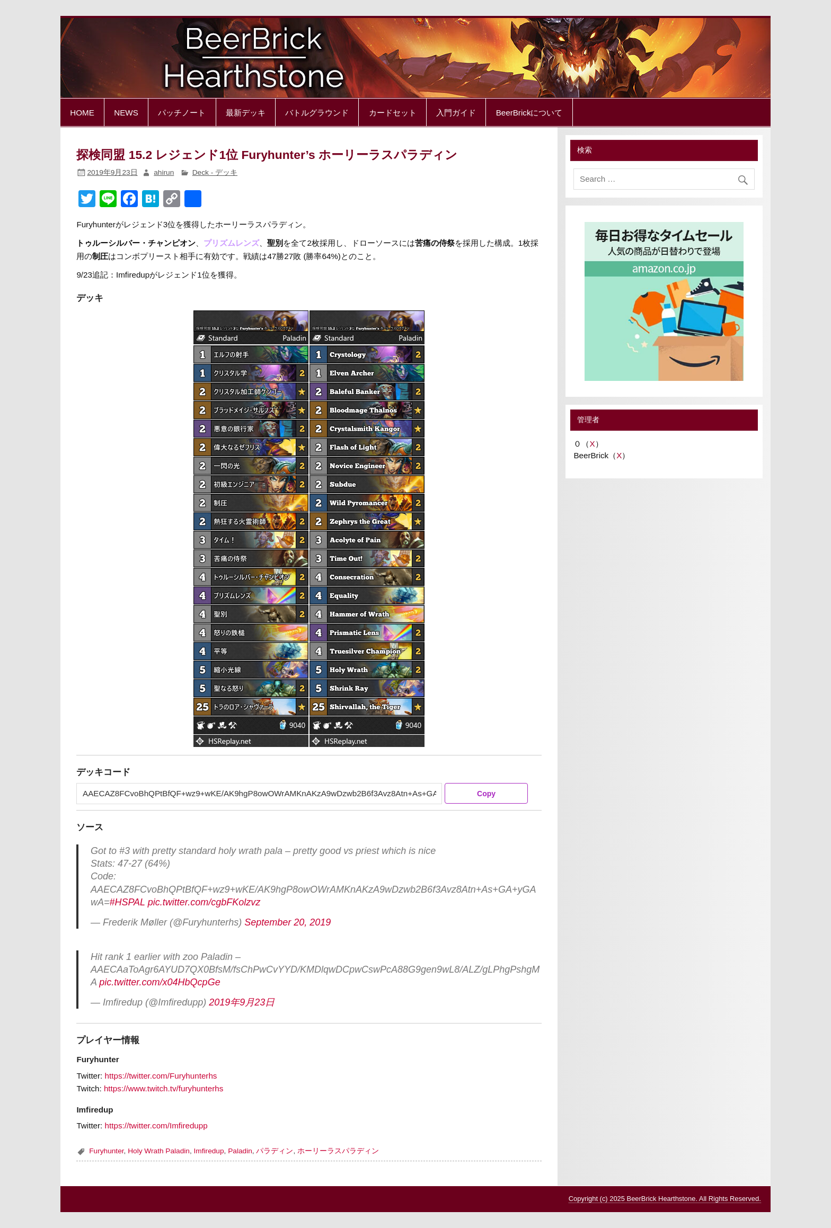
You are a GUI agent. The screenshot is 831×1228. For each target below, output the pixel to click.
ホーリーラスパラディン (338, 1151)
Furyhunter (106, 1151)
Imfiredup (209, 1151)
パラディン (274, 1151)
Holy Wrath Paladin (159, 1151)
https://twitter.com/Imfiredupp (156, 1125)
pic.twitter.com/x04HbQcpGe (159, 982)
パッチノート (182, 112)
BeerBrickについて (529, 112)
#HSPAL (127, 902)
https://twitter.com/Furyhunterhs (161, 1075)
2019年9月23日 (242, 1002)
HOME (82, 112)
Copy (486, 793)
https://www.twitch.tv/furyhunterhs (163, 1088)
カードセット (393, 112)
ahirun (164, 172)
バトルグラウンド (317, 112)
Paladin (240, 1151)
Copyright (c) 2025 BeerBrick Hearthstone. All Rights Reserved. (665, 1199)
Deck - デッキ (214, 172)
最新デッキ (246, 112)
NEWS (126, 112)
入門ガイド (456, 112)
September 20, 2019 (287, 922)
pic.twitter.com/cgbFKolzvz (204, 902)
